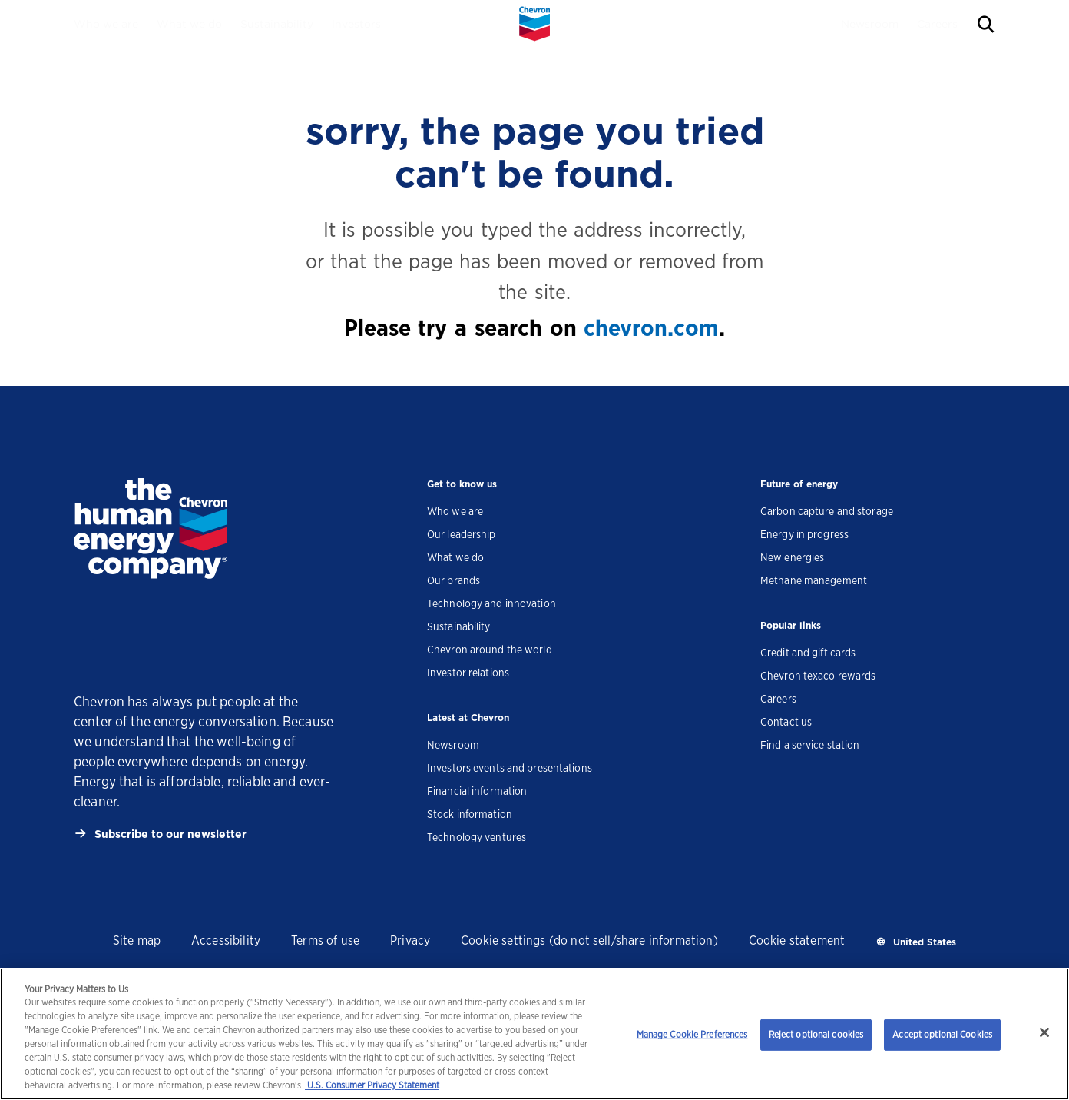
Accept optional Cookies (942, 1034)
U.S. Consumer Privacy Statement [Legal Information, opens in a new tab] (372, 1085)
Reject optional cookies (816, 1034)
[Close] (1044, 1032)
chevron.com (651, 327)
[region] (534, 1034)
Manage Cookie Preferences (692, 1034)
